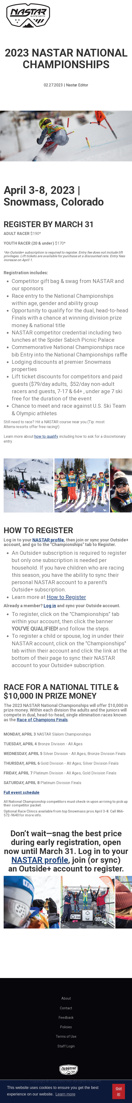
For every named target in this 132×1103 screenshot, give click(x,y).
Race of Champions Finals (42, 719)
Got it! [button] (119, 1091)
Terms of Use (66, 1036)
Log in (50, 605)
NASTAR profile (48, 539)
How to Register (66, 597)
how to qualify (46, 436)
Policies (66, 1027)
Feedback (66, 1018)
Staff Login (66, 1046)
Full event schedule (21, 792)
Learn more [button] (65, 1094)
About (66, 998)
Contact (66, 1008)
